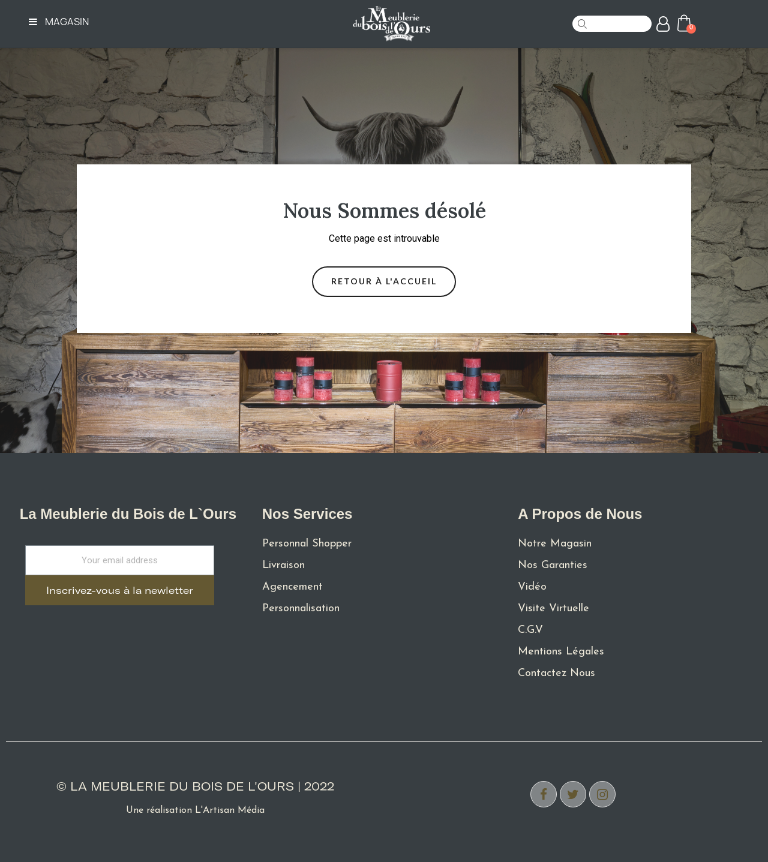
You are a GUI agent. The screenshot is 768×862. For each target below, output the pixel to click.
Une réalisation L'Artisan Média (195, 810)
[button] (384, 281)
